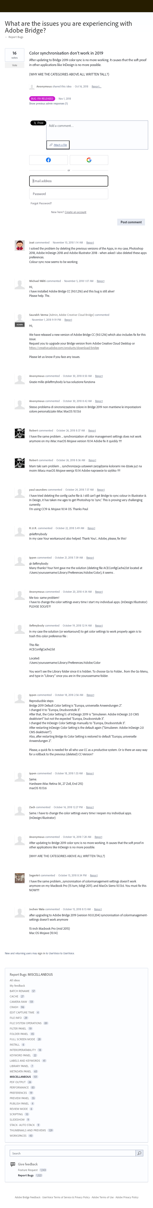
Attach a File (60, 145)
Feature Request (28, 1170)
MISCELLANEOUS (40, 974)
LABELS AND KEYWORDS (25, 1060)
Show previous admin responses (48, 103)
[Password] (68, 193)
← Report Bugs (14, 37)
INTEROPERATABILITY (23, 1050)
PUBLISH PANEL (19, 1103)
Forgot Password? (41, 203)
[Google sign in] (89, 160)
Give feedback (28, 1164)
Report (90, 242)
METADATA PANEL (20, 1071)
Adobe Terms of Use (103, 1197)
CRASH (14, 1007)
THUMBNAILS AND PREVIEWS (28, 1130)
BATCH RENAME (19, 991)
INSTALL (15, 1044)
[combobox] (73, 1153)
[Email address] (68, 181)
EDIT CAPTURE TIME (22, 1012)
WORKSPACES (18, 1135)
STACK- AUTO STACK (22, 1125)
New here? (68, 212)
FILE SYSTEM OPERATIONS (26, 1023)
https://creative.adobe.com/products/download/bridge (64, 348)
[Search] (139, 1153)
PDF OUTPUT (18, 1082)
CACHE (14, 996)
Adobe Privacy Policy (127, 1197)
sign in (41, 953)
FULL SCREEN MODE (22, 1039)
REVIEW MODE (19, 1109)
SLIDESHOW (17, 1119)
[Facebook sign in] (48, 160)
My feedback (17, 985)
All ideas (15, 980)
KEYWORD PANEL (20, 1055)
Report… (96, 86)
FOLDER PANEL (19, 1034)
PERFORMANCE (19, 1087)
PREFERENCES (18, 1093)
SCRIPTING (16, 1114)
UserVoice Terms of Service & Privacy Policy (66, 1197)
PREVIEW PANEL (19, 1098)
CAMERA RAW (18, 1001)
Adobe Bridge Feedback (27, 1197)
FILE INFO (16, 1018)
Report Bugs (18, 974)
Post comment (131, 222)
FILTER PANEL (18, 1028)
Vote (14, 65)
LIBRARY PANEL (19, 1066)
